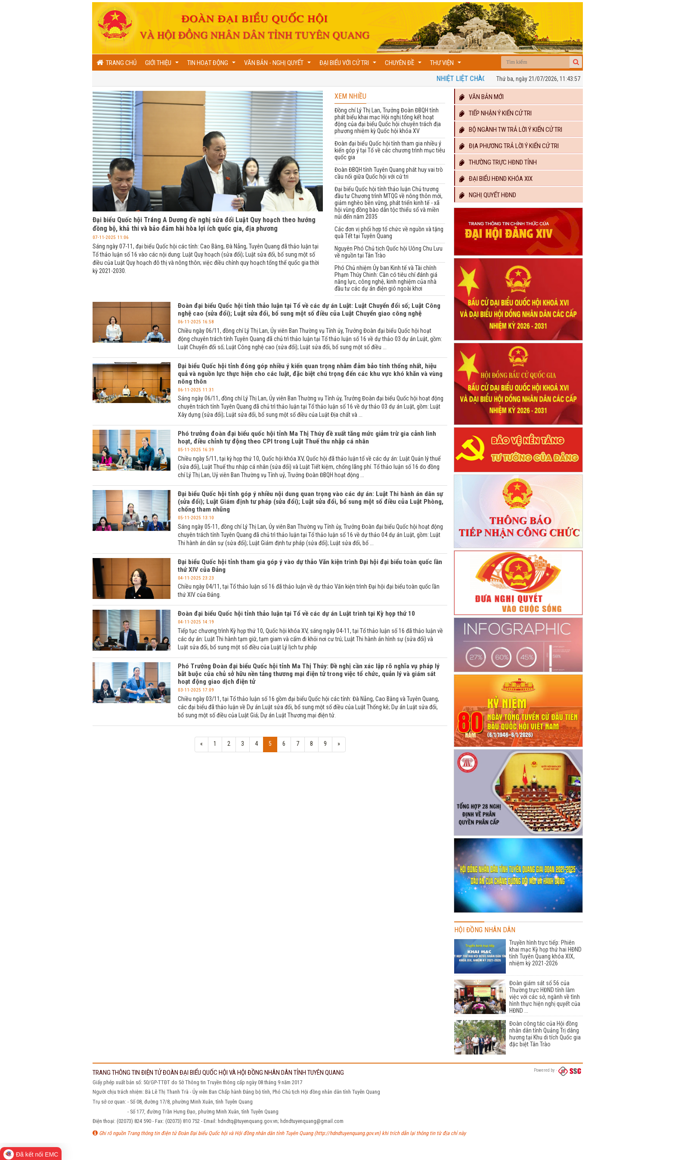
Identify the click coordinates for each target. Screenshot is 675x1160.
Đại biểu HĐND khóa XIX (496, 179)
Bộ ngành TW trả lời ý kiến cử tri (511, 129)
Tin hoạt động (212, 65)
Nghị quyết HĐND (488, 195)
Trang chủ (116, 63)
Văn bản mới (481, 97)
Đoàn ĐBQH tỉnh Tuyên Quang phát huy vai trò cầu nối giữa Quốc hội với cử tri (388, 173)
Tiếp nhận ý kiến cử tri (495, 113)
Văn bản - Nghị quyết (278, 65)
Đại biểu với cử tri (348, 65)
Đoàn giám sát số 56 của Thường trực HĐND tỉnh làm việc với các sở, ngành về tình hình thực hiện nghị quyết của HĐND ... (544, 997)
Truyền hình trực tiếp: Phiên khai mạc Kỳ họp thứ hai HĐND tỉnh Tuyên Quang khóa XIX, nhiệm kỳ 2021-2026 (545, 953)
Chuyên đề (404, 65)
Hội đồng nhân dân (484, 930)
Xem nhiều (350, 96)
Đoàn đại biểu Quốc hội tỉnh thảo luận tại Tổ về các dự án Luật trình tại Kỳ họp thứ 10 (296, 613)
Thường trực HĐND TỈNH (498, 162)
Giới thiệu (163, 65)
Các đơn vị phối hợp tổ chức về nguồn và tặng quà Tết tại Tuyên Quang (388, 232)
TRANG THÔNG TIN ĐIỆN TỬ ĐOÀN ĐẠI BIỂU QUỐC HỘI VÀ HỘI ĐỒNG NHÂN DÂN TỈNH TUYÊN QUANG (218, 1072)
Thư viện (446, 65)
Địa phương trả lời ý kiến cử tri (509, 146)
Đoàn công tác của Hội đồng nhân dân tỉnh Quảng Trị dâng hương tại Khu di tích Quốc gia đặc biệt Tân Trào (545, 1034)
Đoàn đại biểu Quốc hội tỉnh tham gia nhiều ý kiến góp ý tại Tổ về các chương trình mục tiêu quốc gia (389, 150)
